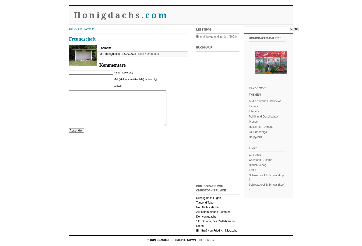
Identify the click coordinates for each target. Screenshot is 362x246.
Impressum (207, 240)
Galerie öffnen (258, 88)
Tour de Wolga (258, 132)
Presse (253, 121)
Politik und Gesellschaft (263, 116)
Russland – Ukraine (261, 126)
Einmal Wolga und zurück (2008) (216, 36)
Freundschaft (82, 39)
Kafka (252, 170)
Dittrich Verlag (258, 165)
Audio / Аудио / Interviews (265, 101)
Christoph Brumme (260, 160)
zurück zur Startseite (82, 29)
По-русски (255, 137)
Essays (253, 106)
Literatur (254, 111)
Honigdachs (121, 15)
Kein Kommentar (148, 53)
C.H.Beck (255, 154)
